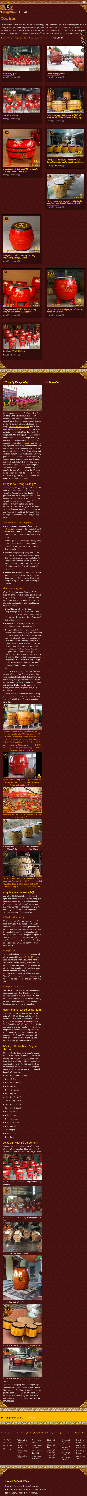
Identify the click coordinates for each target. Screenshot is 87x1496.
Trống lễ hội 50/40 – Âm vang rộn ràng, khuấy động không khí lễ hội (19, 250)
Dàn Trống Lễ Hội (10, 73)
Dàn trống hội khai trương (14, 341)
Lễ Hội (33, 401)
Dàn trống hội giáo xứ (56, 73)
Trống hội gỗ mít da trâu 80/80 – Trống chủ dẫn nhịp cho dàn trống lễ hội (20, 166)
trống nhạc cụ (34, 1334)
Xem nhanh (35, 69)
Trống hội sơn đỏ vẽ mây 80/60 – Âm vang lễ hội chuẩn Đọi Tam (65, 302)
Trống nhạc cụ (46, 38)
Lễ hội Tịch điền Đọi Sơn (19, 415)
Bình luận (14, 77)
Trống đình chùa (21, 38)
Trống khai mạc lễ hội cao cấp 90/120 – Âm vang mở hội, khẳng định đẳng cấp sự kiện (64, 114)
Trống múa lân (34, 38)
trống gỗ (25, 431)
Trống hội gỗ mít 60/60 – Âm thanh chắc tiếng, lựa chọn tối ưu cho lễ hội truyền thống (65, 157)
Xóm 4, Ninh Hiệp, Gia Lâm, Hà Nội (25, 1474)
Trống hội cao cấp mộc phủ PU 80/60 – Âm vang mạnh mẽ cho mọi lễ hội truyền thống (64, 197)
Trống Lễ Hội (58, 38)
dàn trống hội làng (10, 113)
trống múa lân (10, 517)
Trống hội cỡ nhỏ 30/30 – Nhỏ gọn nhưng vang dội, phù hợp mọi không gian (19, 302)
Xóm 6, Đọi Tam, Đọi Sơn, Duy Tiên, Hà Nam (30, 1478)
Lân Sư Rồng (29, 945)
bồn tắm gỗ (50, 1421)
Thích (5, 77)
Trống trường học (7, 38)
